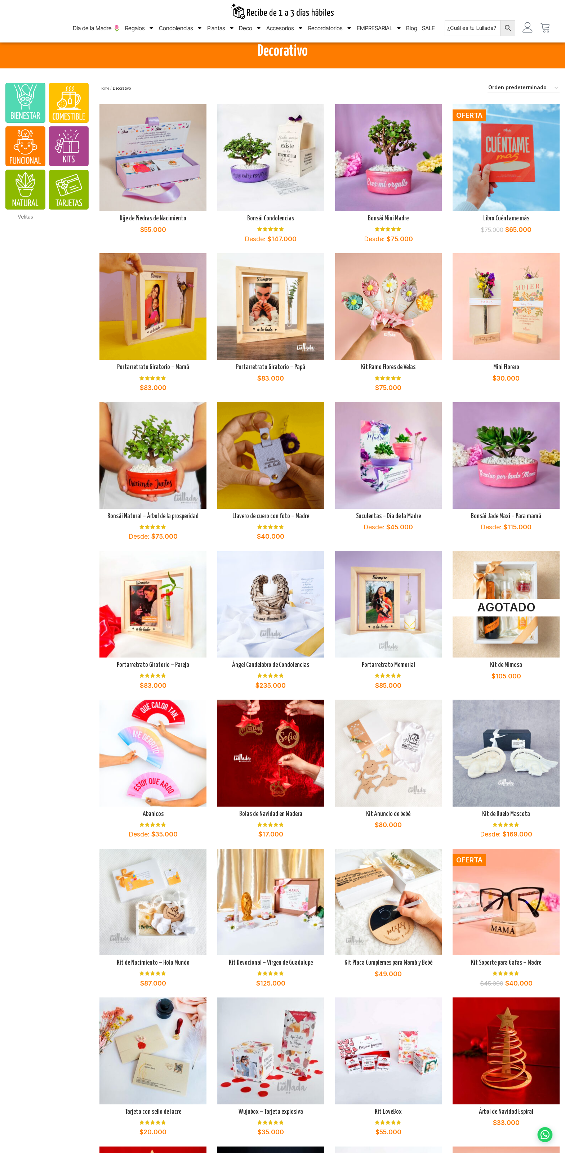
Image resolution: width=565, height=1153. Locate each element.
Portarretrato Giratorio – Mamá (153, 385)
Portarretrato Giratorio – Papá (270, 385)
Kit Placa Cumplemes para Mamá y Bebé (388, 981)
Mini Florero (506, 385)
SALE (428, 33)
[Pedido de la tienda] (524, 106)
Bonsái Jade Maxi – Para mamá (506, 534)
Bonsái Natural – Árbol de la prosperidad (153, 534)
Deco (250, 33)
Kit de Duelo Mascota (506, 832)
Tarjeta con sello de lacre (153, 1130)
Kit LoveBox (388, 1130)
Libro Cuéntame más (506, 236)
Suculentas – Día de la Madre (388, 534)
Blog (411, 33)
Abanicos (153, 832)
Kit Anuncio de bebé (388, 832)
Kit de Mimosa (506, 683)
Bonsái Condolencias (270, 236)
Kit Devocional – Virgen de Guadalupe (271, 981)
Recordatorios (330, 33)
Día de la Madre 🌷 (96, 33)
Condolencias (181, 33)
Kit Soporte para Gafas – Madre (506, 981)
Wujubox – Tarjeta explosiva (271, 1130)
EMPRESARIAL (379, 33)
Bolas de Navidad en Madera (270, 832)
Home (104, 106)
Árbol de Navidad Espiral (506, 1130)
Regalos (139, 33)
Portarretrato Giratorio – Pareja (153, 683)
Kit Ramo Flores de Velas (388, 385)
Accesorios (284, 33)
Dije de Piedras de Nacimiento (153, 236)
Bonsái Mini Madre (388, 236)
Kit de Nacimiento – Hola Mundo (153, 981)
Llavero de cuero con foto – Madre (270, 534)
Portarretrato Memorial (388, 683)
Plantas (221, 33)
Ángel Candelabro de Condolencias (270, 683)
